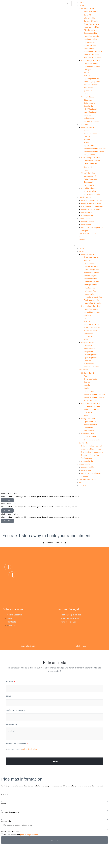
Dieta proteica (90, 191)
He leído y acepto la (22, 749)
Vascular (87, 139)
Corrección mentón (91, 121)
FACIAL (82, 6)
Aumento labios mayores (91, 203)
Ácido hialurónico (91, 12)
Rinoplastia (88, 106)
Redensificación (87, 221)
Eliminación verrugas (92, 164)
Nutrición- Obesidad (89, 188)
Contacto (83, 240)
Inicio (81, 3)
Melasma (87, 73)
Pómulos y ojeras (90, 30)
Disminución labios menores (92, 206)
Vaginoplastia (86, 212)
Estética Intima (85, 197)
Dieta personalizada (92, 194)
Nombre (10, 682)
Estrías (86, 142)
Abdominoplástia (90, 179)
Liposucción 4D (90, 176)
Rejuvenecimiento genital (91, 200)
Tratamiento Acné (91, 63)
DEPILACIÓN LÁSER (87, 234)
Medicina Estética (88, 9)
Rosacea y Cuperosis (92, 82)
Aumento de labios (91, 27)
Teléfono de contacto (16, 710)
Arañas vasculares (90, 85)
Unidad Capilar (85, 218)
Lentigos (87, 70)
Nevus (86, 94)
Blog (81, 237)
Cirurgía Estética (88, 173)
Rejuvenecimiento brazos (94, 152)
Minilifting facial (90, 109)
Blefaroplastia (89, 103)
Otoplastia (88, 100)
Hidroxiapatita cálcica (93, 51)
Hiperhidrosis (89, 146)
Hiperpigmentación (91, 79)
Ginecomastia (89, 182)
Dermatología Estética (90, 60)
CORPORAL (83, 124)
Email (9, 696)
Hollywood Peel (90, 45)
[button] (91, 245)
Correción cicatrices (92, 66)
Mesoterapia (89, 48)
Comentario (11, 725)
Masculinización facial (92, 57)
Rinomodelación (90, 33)
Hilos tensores (89, 42)
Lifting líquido (89, 18)
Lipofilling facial (90, 112)
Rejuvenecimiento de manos (95, 149)
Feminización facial (91, 54)
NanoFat (87, 115)
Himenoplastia (87, 215)
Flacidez (87, 130)
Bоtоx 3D (87, 15)
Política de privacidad (16, 744)
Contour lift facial (91, 21)
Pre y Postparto (90, 155)
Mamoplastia (89, 185)
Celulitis (87, 136)
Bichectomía (89, 118)
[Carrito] (67, 3)
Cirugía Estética (87, 97)
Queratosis (88, 91)
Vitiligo (87, 76)
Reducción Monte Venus (90, 209)
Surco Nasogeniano (91, 24)
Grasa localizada (90, 133)
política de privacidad (29, 749)
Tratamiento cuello (91, 36)
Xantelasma (88, 88)
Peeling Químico (90, 39)
